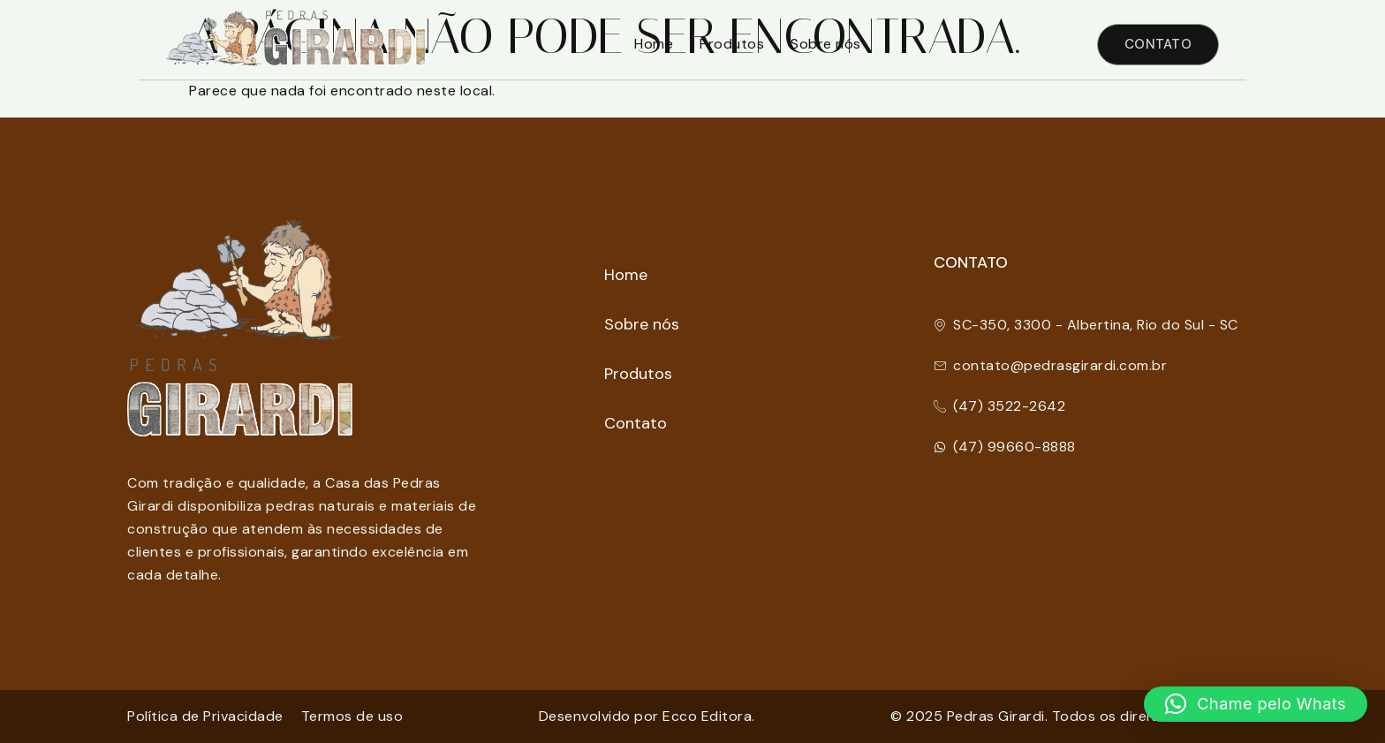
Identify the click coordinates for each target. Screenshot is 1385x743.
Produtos (732, 43)
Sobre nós (826, 43)
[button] (1255, 704)
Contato (635, 423)
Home (653, 43)
